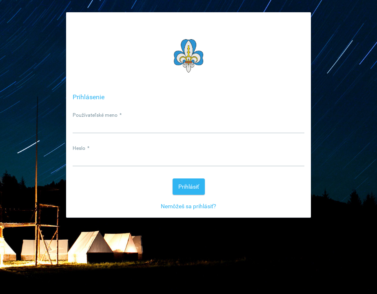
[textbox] (188, 125)
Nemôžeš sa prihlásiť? (188, 206)
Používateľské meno (97, 115)
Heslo (81, 148)
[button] (189, 186)
